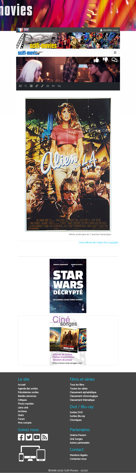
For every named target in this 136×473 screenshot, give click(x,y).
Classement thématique (82, 400)
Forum (21, 419)
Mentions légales (79, 455)
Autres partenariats (80, 443)
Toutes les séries (79, 389)
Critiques (22, 400)
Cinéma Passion (78, 435)
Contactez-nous (78, 459)
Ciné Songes (76, 439)
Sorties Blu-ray (77, 416)
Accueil (21, 385)
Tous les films (77, 385)
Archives (22, 411)
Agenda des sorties (28, 389)
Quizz (21, 415)
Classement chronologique (84, 396)
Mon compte (24, 423)
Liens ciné (23, 408)
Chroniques (76, 420)
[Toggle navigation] (115, 52)
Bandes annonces (27, 396)
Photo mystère (26, 404)
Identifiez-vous (109, 30)
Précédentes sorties (28, 392)
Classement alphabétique (83, 392)
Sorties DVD (76, 412)
